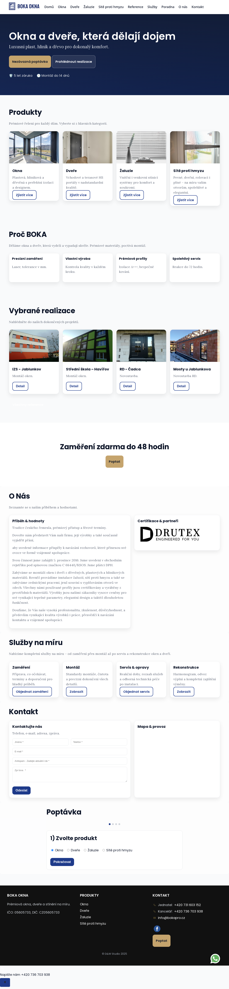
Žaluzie (89, 7)
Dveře (74, 7)
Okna (62, 7)
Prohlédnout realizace (73, 61)
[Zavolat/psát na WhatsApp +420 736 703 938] (2, 972)
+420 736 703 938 (188, 913)
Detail (20, 386)
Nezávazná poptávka (30, 61)
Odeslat (21, 792)
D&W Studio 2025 (116, 956)
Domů (49, 7)
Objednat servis (136, 691)
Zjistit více (24, 195)
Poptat (114, 461)
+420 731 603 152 (187, 907)
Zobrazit (76, 691)
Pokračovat (62, 864)
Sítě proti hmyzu (111, 7)
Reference (135, 7)
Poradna (168, 7)
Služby (152, 7)
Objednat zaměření (32, 691)
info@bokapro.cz (171, 920)
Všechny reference (28, 404)
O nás (183, 7)
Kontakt (198, 7)
